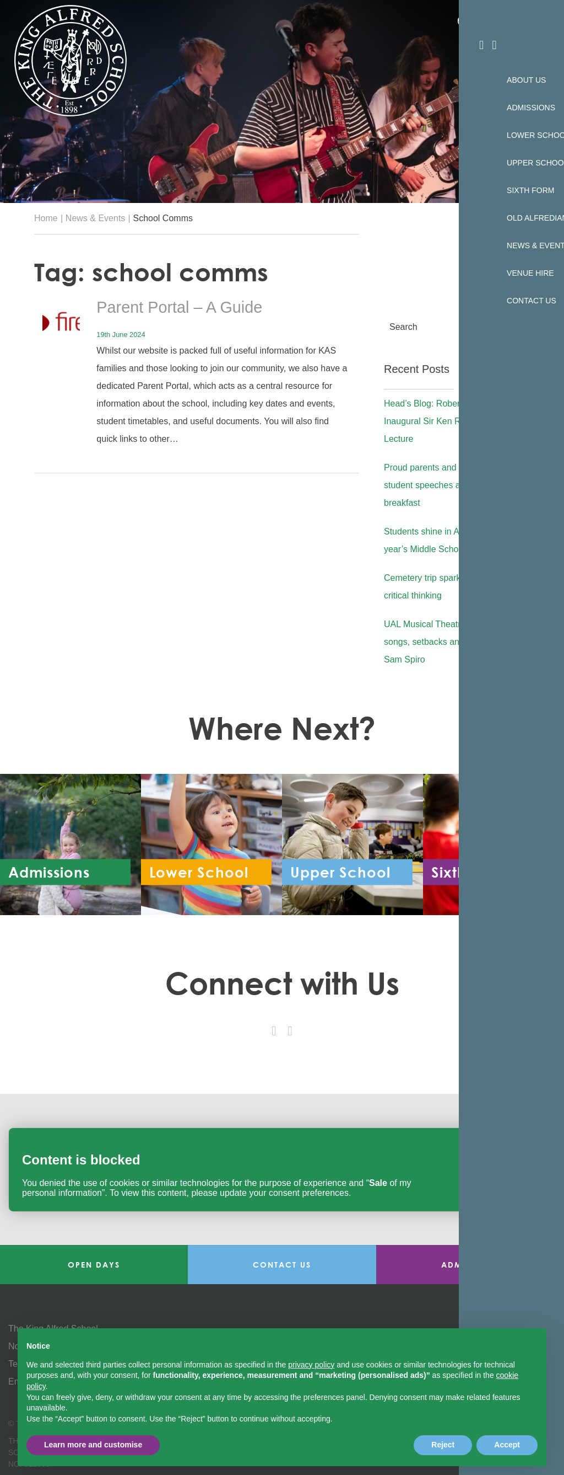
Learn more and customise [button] (93, 1444)
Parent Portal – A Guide (187, 307)
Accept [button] (507, 1444)
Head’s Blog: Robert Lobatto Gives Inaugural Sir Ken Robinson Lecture (452, 421)
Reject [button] (442, 1444)
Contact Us (282, 1264)
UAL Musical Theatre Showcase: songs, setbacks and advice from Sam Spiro (450, 642)
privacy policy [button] (311, 1364)
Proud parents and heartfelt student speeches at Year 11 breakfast (443, 485)
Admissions (469, 1264)
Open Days (94, 1264)
